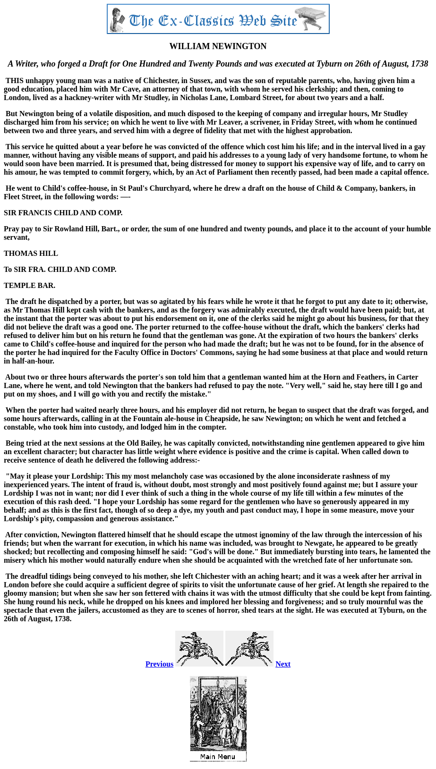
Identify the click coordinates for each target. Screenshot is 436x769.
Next (283, 664)
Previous (159, 664)
